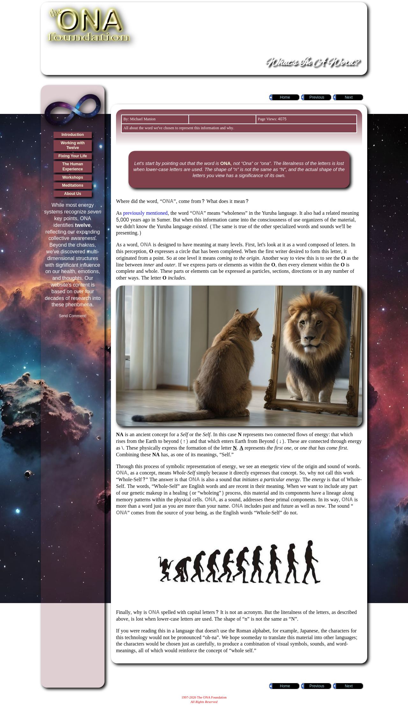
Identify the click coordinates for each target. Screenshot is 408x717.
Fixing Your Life (72, 156)
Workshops (72, 177)
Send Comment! (73, 316)
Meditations (73, 185)
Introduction (73, 134)
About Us (72, 193)
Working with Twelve (72, 145)
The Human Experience (72, 166)
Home (285, 97)
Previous (317, 97)
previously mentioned (145, 213)
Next (349, 97)
